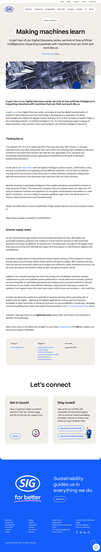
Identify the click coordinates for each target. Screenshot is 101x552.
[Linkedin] (85, 532)
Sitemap (32, 532)
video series (27, 167)
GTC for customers (83, 527)
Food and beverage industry (48, 355)
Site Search (33, 530)
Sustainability (50, 9)
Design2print (57, 522)
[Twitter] (82, 532)
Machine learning (44, 357)
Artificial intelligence (45, 352)
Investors (70, 9)
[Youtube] (89, 532)
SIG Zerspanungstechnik (61, 530)
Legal (78, 522)
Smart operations (17, 347)
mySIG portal (92, 1)
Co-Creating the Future (77, 306)
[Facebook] (78, 532)
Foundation (76, 1)
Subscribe (64, 327)
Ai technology (43, 350)
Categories (38, 9)
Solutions (28, 9)
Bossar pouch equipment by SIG (62, 526)
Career (7, 532)
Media (62, 1)
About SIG (61, 9)
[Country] (91, 9)
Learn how (60, 499)
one (14, 112)
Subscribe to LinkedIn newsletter (72, 436)
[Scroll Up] (93, 543)
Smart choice (57, 532)
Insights (68, 1)
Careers (79, 9)
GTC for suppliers (82, 525)
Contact (84, 1)
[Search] (85, 9)
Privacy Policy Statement (85, 520)
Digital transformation (46, 347)
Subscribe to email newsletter (71, 428)
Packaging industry (45, 359)
